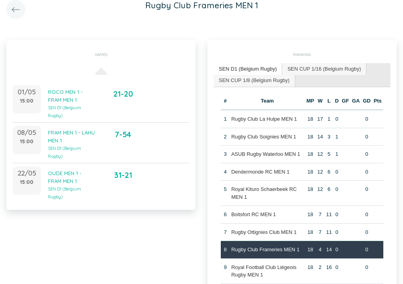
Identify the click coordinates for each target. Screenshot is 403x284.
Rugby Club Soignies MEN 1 (263, 137)
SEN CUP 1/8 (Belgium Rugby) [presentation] (254, 80)
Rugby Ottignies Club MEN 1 (264, 232)
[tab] (248, 69)
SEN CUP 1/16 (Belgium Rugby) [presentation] (324, 69)
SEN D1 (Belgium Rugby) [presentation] (248, 69)
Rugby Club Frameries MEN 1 (265, 249)
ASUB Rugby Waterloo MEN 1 (265, 154)
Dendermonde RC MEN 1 (260, 172)
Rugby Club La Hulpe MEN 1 (264, 119)
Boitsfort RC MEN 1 (253, 214)
